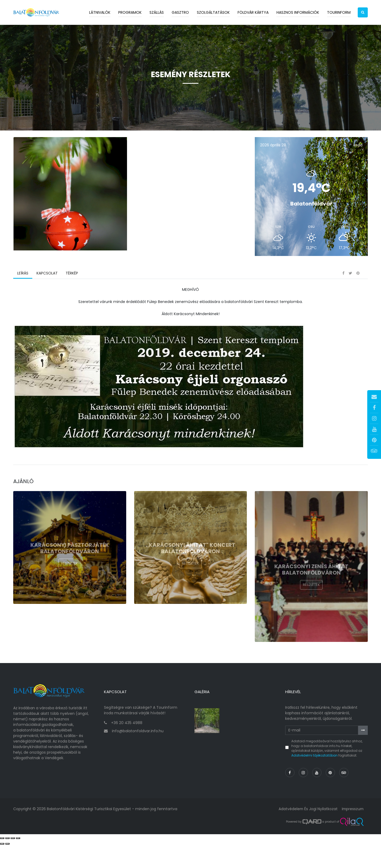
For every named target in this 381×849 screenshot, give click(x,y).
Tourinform (339, 12)
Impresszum (352, 812)
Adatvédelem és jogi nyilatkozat (307, 812)
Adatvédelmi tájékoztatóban (314, 759)
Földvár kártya (253, 12)
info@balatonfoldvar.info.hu (138, 735)
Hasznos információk (297, 12)
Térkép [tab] (71, 278)
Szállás (156, 12)
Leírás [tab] (22, 278)
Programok (130, 12)
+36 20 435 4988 (126, 726)
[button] (363, 12)
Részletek (69, 569)
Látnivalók (99, 12)
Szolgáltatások (213, 12)
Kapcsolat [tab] (46, 278)
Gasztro (180, 12)
